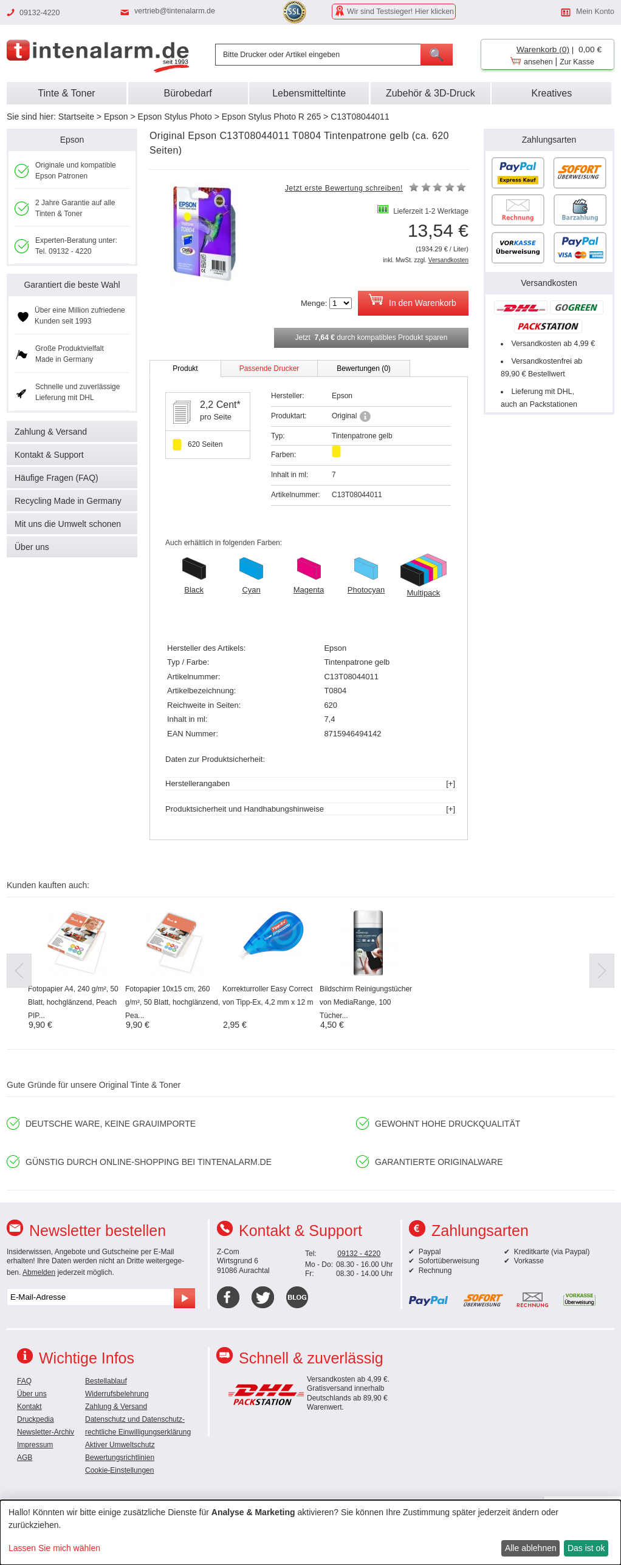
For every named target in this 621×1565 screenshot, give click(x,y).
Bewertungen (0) (364, 368)
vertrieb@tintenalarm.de (174, 11)
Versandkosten (448, 260)
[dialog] (310, 1532)
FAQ (24, 1381)
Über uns (32, 547)
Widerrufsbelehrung (117, 1394)
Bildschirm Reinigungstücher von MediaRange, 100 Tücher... (366, 1002)
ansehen (538, 62)
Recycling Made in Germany (68, 501)
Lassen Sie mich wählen (54, 1548)
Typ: (278, 436)
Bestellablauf (106, 1381)
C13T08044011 (360, 116)
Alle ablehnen (531, 1548)
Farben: (283, 454)
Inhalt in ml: (289, 474)
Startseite (76, 116)
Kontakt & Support (49, 455)
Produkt (185, 368)
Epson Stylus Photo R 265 (271, 116)
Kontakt (29, 1406)
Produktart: (289, 416)
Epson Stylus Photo (175, 116)
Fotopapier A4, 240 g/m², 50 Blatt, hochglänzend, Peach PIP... (73, 1002)
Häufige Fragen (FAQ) (56, 478)
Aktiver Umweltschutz (120, 1445)
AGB (24, 1457)
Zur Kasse (577, 62)
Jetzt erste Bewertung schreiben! (344, 188)
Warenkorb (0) (542, 49)
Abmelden (38, 1272)
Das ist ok (586, 1548)
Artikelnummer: (295, 495)
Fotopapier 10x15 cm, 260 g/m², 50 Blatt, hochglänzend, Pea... (172, 1002)
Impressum (35, 1445)
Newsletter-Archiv (45, 1432)
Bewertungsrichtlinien (119, 1457)
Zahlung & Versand (51, 431)
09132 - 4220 (358, 1253)
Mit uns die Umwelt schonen (68, 524)
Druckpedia (35, 1419)
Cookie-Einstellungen (119, 1470)
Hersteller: (287, 396)
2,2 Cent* (220, 404)
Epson (116, 116)
